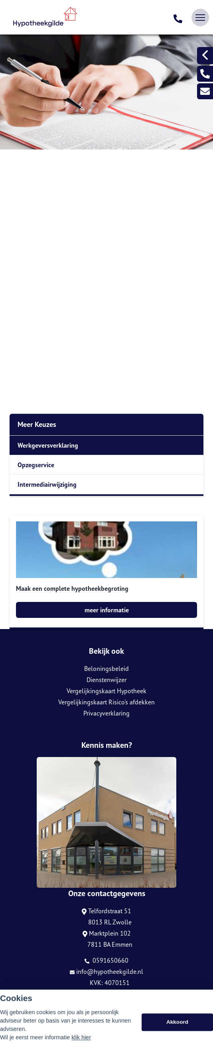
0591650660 (106, 960)
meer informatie (107, 610)
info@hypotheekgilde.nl (106, 971)
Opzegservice (36, 465)
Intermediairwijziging (47, 484)
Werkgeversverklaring (48, 445)
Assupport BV (54, 1007)
